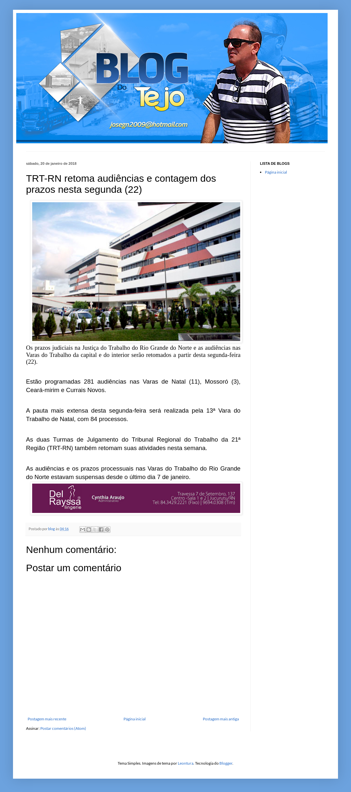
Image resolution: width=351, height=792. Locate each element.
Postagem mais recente (47, 718)
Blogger (225, 763)
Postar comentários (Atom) (63, 728)
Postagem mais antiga (221, 718)
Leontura (185, 763)
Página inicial (135, 718)
